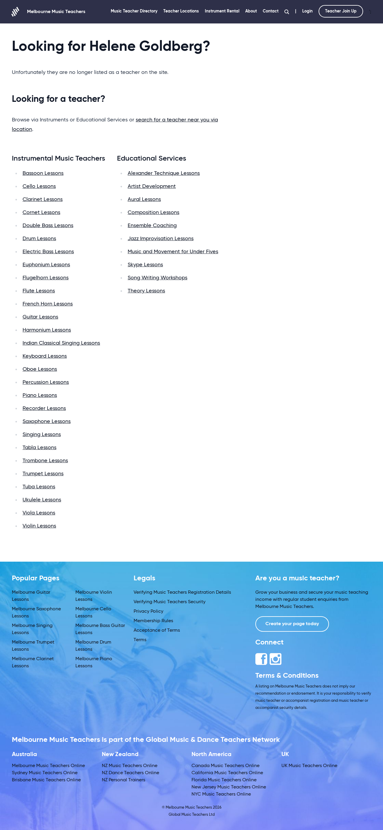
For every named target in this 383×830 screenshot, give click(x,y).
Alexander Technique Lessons (164, 173)
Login (307, 11)
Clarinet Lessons (43, 199)
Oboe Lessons (40, 369)
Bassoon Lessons (43, 173)
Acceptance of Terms (157, 630)
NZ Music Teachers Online (129, 766)
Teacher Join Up (341, 11)
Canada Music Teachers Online (225, 766)
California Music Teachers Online (227, 773)
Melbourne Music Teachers (48, 12)
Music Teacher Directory (134, 11)
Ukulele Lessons (42, 500)
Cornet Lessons (41, 212)
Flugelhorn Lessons (46, 278)
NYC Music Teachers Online (221, 794)
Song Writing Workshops (157, 278)
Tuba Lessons (39, 487)
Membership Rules (153, 621)
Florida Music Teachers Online (224, 780)
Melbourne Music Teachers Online (48, 766)
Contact (270, 11)
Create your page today (292, 624)
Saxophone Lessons (47, 421)
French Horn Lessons (48, 304)
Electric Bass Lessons (48, 251)
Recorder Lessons (44, 408)
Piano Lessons (40, 395)
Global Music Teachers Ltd (192, 815)
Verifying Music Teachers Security (169, 602)
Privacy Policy (148, 611)
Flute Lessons (39, 291)
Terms (140, 640)
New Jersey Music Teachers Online (229, 787)
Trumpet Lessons (43, 473)
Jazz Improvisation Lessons (161, 238)
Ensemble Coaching (152, 225)
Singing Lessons (42, 434)
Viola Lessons (39, 513)
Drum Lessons (39, 238)
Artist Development (152, 186)
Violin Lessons (39, 526)
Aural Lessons (144, 199)
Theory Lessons (146, 291)
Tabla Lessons (39, 447)
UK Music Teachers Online (309, 766)
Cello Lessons (39, 186)
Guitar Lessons (40, 317)
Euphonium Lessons (46, 264)
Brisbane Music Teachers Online (46, 780)
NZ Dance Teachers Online (130, 773)
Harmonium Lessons (47, 330)
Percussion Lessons (46, 382)
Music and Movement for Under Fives (173, 251)
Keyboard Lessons (45, 356)
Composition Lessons (153, 212)
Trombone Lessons (45, 460)
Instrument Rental (222, 11)
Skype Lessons (145, 264)
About (251, 11)
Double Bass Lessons (48, 225)
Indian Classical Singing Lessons (61, 343)
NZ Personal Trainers (123, 780)
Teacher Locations (181, 11)
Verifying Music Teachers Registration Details (182, 592)
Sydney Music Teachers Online (44, 773)
